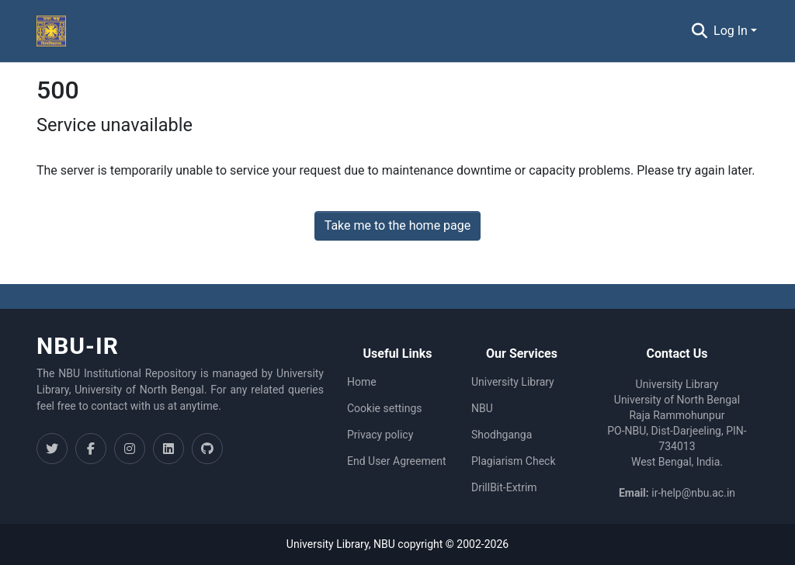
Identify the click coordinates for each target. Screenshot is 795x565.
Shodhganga (501, 434)
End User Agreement (396, 461)
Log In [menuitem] (730, 30)
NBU (482, 408)
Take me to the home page (398, 225)
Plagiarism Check (513, 461)
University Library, (329, 544)
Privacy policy (380, 434)
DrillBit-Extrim (504, 487)
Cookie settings (384, 408)
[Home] (51, 31)
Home (362, 381)
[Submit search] (699, 31)
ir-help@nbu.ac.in (693, 493)
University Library (512, 381)
